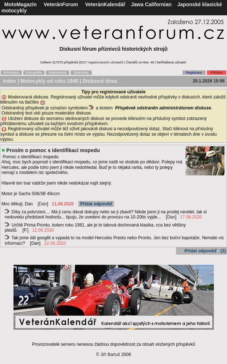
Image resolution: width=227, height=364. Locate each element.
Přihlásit (216, 72)
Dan (43, 203)
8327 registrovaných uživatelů (102, 62)
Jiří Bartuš (110, 354)
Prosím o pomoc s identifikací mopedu (53, 150)
